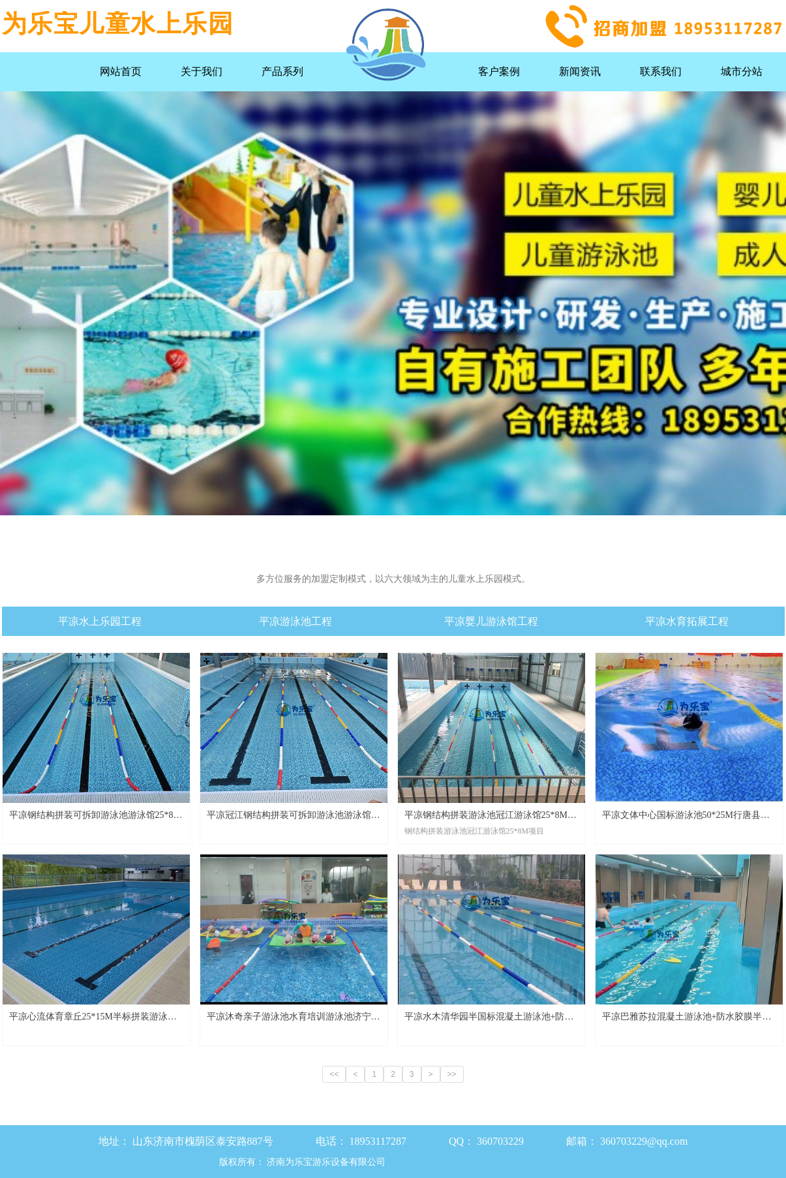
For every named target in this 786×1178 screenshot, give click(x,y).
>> (452, 1074)
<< (334, 1074)
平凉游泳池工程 (295, 621)
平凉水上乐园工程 (100, 621)
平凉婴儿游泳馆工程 (491, 621)
